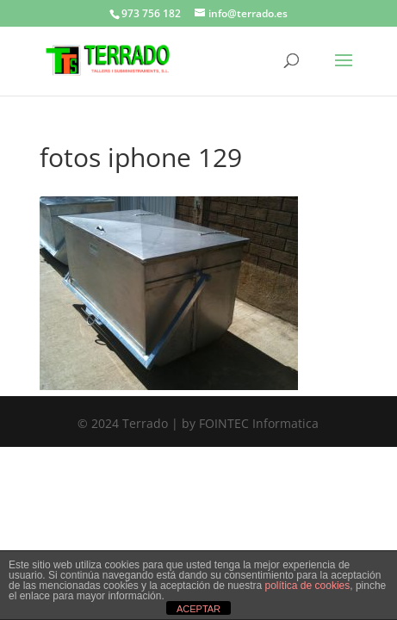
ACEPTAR (198, 609)
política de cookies (307, 586)
